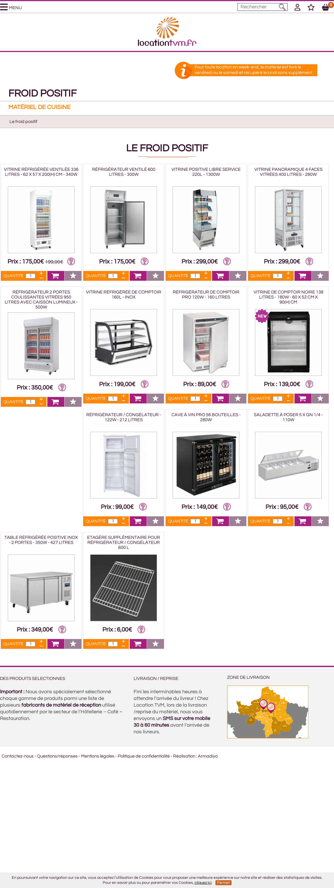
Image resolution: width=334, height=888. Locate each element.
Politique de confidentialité (144, 756)
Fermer (223, 883)
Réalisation (184, 756)
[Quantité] (30, 275)
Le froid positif (23, 121)
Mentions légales (97, 756)
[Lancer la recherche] (282, 7)
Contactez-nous (18, 756)
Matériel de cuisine (39, 107)
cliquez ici (203, 883)
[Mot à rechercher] (262, 7)
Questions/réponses (57, 756)
